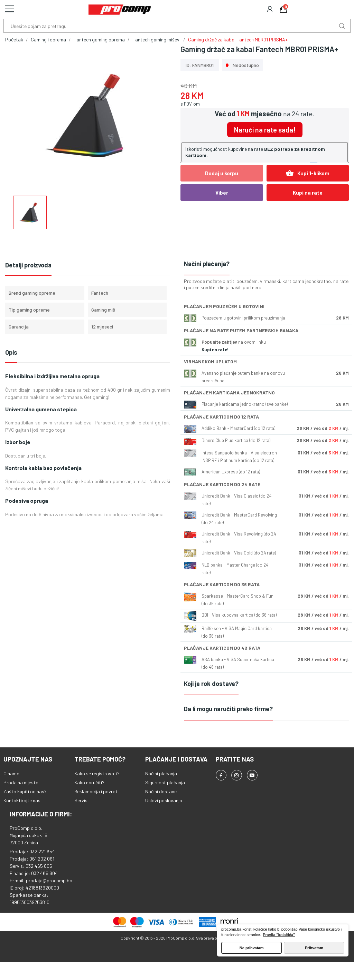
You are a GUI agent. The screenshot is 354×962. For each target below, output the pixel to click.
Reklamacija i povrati (96, 791)
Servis (80, 800)
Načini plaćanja (161, 773)
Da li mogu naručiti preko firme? (228, 709)
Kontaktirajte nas (21, 800)
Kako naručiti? (89, 782)
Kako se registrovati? (97, 773)
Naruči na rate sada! (265, 130)
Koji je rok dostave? (211, 683)
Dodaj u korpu (221, 173)
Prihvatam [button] (314, 948)
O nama (11, 773)
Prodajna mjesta (20, 782)
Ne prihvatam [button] (252, 948)
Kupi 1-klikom (307, 173)
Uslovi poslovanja (163, 800)
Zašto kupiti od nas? (25, 791)
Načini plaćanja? (207, 263)
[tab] (266, 264)
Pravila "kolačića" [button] (279, 935)
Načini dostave (161, 791)
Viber (221, 192)
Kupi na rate (308, 192)
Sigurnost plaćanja (165, 782)
